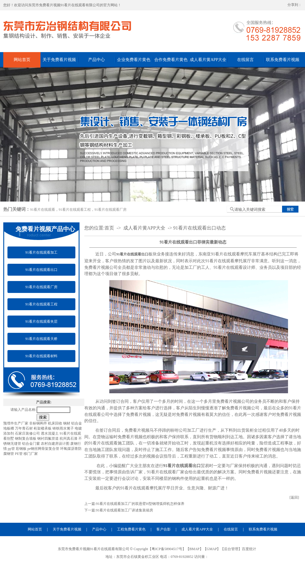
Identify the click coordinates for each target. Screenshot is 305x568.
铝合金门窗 (31, 443)
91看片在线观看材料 (41, 356)
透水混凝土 (50, 433)
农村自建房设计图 (55, 443)
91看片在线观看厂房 (110, 209)
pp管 (12, 449)
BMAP (194, 549)
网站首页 (22, 59)
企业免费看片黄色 (133, 59)
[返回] (294, 497)
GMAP (212, 549)
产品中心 (96, 59)
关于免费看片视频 (59, 59)
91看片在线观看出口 (41, 270)
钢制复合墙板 (26, 438)
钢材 (67, 423)
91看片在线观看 (42, 209)
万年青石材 (24, 428)
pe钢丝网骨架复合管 (43, 449)
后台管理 (231, 549)
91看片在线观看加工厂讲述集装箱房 (124, 510)
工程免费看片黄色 (131, 529)
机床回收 (55, 423)
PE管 (19, 454)
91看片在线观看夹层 (41, 321)
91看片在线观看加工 (41, 252)
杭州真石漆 (69, 438)
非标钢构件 (38, 423)
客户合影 (163, 529)
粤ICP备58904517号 (167, 549)
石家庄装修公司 (28, 433)
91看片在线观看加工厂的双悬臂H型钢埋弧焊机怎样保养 (140, 504)
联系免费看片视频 (282, 59)
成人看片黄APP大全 (208, 59)
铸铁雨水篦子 (63, 428)
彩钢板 (21, 449)
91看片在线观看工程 (75, 209)
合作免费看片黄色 (171, 59)
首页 (109, 227)
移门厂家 (31, 454)
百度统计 (249, 549)
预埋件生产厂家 (16, 423)
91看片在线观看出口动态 (199, 227)
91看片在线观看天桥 (41, 339)
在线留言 (245, 59)
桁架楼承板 (43, 428)
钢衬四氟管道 (48, 438)
